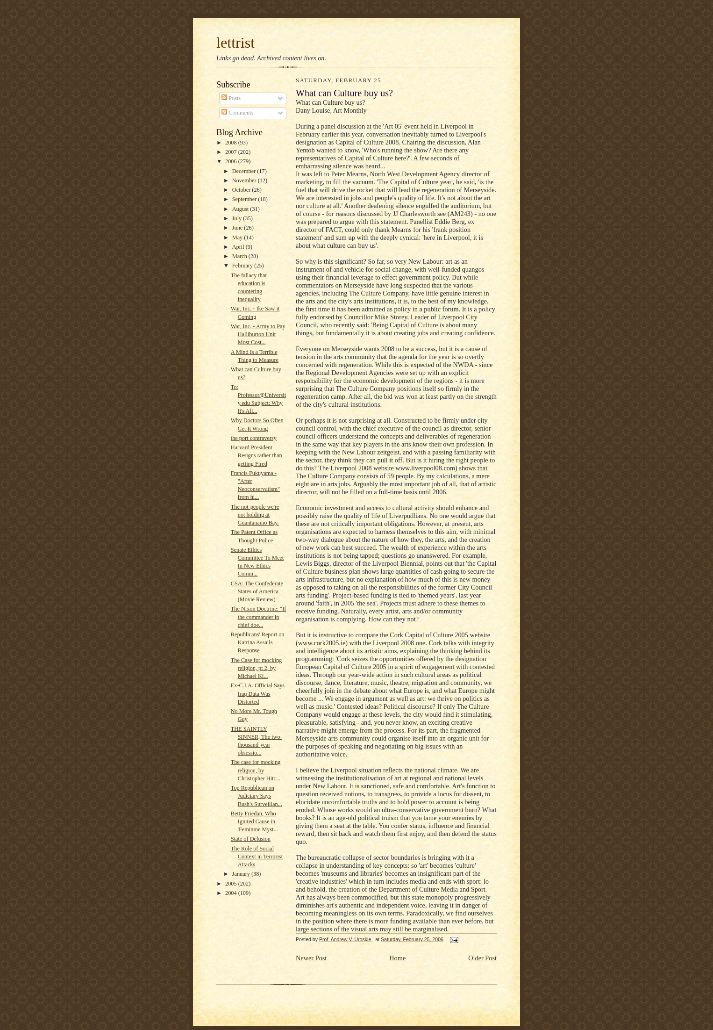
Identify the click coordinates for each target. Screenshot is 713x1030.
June (238, 227)
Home (397, 958)
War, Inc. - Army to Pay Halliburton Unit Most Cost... (258, 334)
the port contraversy (254, 438)
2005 (231, 883)
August (241, 209)
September (245, 199)
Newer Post (311, 958)
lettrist (235, 42)
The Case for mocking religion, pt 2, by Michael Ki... (256, 668)
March (240, 256)
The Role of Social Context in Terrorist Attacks (257, 856)
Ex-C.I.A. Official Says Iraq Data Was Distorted (258, 693)
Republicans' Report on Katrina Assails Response (258, 642)
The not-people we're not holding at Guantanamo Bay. (255, 515)
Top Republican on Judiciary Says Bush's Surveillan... (256, 796)
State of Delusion (251, 839)
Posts (231, 98)
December (244, 171)
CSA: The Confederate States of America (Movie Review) (257, 591)
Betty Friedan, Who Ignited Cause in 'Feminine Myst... (254, 821)
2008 (231, 142)
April (239, 247)
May (238, 237)
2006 (231, 161)
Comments (237, 112)
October (242, 190)
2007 (231, 152)
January (241, 874)
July (237, 218)
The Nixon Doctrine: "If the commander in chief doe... (258, 616)
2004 (231, 893)
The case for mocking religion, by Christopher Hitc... (256, 770)
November (245, 180)
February (243, 265)
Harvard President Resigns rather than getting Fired (256, 455)
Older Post (482, 958)
